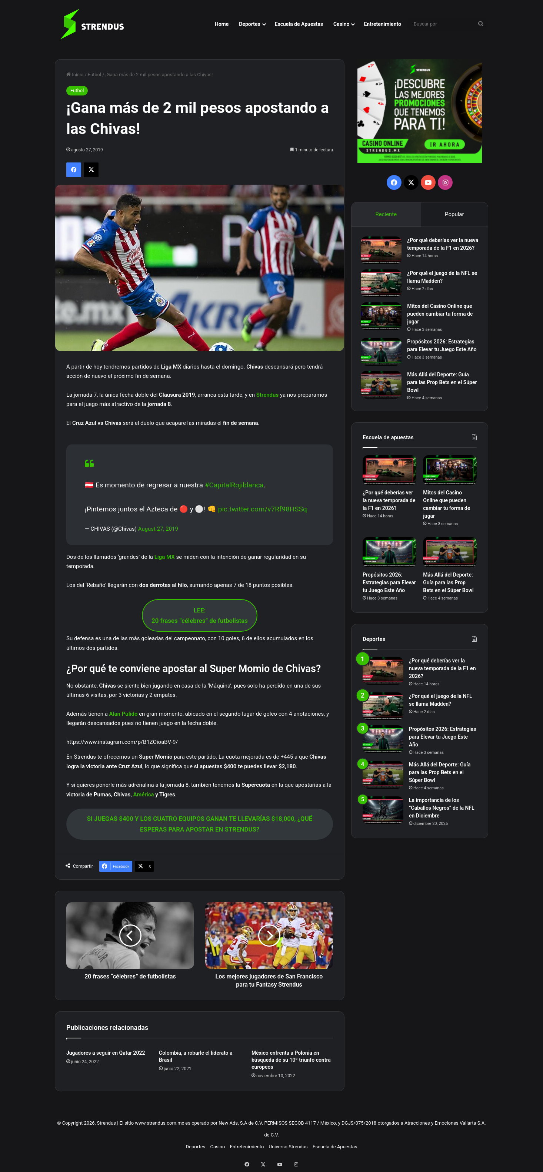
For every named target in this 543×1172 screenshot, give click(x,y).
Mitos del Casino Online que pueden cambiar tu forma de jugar (441, 318)
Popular (454, 214)
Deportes (249, 24)
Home (222, 24)
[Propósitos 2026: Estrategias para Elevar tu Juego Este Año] (383, 356)
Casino (341, 24)
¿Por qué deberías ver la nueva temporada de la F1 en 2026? (442, 250)
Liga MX (164, 557)
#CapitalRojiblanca (234, 485)
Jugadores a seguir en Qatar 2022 (105, 1053)
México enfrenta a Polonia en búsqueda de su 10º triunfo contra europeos (291, 1060)
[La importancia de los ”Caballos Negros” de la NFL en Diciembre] (383, 819)
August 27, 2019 (158, 528)
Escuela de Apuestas (299, 24)
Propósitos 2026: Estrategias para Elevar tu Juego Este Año (442, 354)
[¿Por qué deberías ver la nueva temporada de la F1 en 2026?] (383, 252)
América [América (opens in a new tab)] (144, 794)
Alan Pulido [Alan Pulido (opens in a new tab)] (123, 714)
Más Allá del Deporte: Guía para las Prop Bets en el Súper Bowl (440, 389)
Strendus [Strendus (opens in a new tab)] (268, 395)
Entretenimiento (382, 24)
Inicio (74, 74)
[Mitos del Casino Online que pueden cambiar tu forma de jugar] (383, 321)
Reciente (386, 214)
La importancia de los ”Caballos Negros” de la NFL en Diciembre (441, 816)
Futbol (94, 74)
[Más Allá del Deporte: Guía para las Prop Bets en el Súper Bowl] (383, 392)
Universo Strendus (288, 1146)
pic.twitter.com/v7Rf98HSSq (262, 509)
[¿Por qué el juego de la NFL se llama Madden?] (383, 288)
